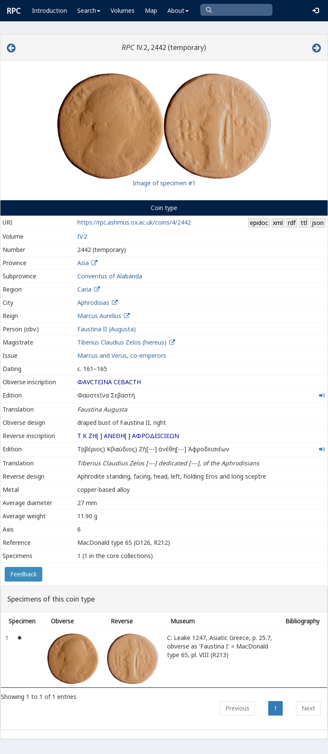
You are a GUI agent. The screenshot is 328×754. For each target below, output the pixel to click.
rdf (292, 223)
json (318, 223)
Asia (83, 263)
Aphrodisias (93, 302)
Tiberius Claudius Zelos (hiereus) (122, 342)
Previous (237, 708)
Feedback (23, 574)
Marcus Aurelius (99, 316)
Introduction (49, 10)
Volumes (123, 10)
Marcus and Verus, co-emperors (121, 355)
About (178, 10)
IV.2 (82, 236)
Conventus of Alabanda (109, 276)
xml (278, 223)
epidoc (259, 223)
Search (88, 10)
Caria (84, 289)
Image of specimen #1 (164, 183)
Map (151, 10)
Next (308, 708)
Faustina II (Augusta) (106, 329)
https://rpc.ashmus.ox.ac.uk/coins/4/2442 (134, 222)
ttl (304, 223)
